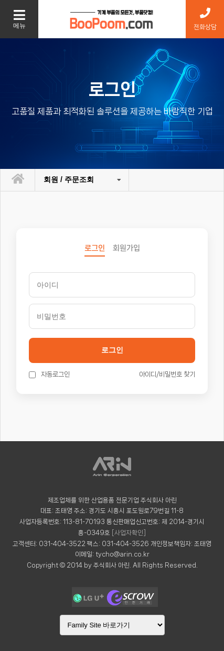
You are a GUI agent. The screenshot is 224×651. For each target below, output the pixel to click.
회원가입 (126, 248)
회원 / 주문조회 (69, 179)
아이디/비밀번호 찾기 (167, 374)
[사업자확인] (129, 532)
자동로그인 (49, 374)
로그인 (112, 350)
